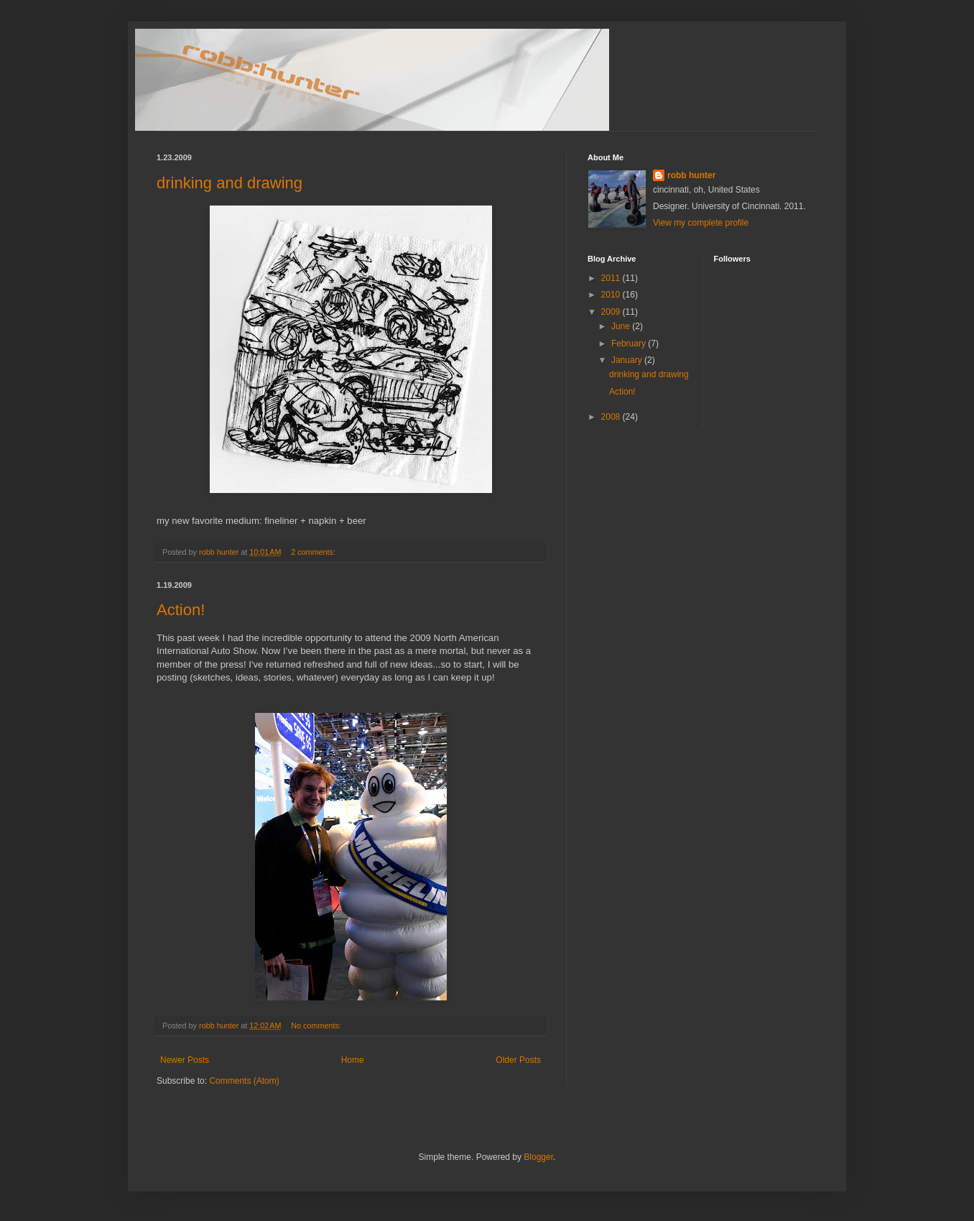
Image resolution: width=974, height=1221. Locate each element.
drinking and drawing (229, 183)
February (629, 343)
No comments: (317, 1025)
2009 (612, 312)
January (627, 360)
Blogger (538, 1157)
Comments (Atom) (244, 1081)
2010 (612, 295)
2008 (612, 417)
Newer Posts (184, 1060)
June (621, 326)
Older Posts (518, 1060)
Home (352, 1060)
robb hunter (691, 175)
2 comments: (314, 552)
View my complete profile (700, 223)
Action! (181, 610)
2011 (612, 278)
